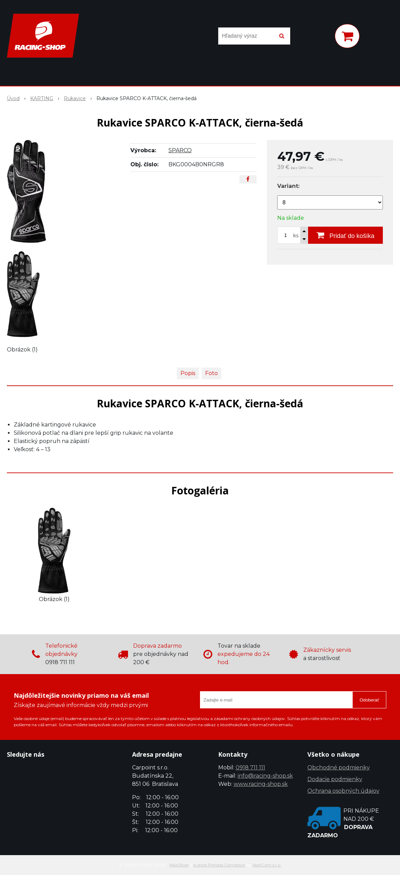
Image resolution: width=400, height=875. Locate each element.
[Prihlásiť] (320, 37)
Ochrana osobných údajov (343, 791)
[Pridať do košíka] (345, 235)
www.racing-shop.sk (261, 784)
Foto (211, 373)
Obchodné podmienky (338, 767)
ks (295, 235)
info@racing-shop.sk (265, 775)
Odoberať (369, 700)
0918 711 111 (250, 767)
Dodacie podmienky (334, 779)
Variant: (288, 186)
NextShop (179, 864)
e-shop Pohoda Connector (219, 864)
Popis (187, 373)
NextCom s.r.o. (266, 864)
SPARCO (180, 150)
